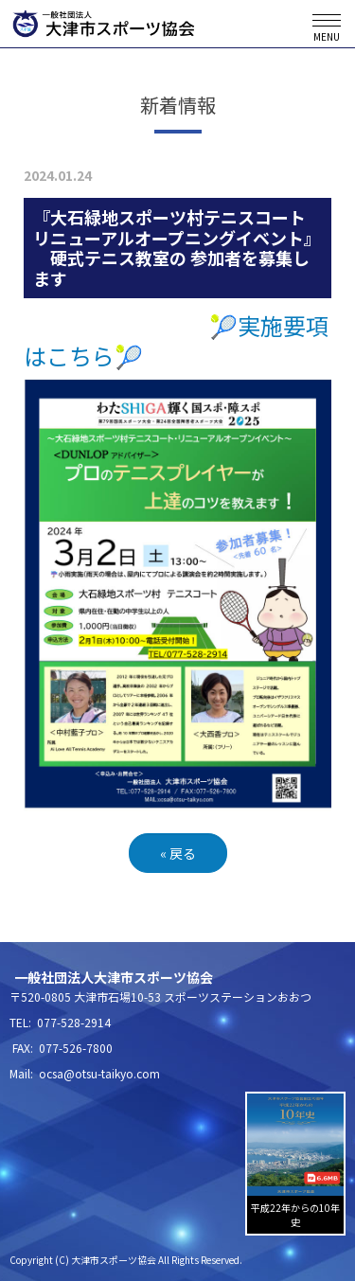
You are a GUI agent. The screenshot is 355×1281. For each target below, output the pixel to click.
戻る (178, 853)
